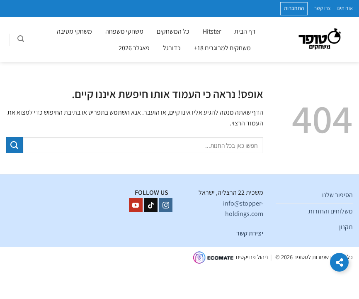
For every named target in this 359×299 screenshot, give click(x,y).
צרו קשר (322, 8)
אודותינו (345, 8)
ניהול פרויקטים (252, 257)
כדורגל (172, 48)
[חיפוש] (20, 40)
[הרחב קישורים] (339, 262)
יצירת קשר (249, 233)
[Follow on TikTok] (151, 205)
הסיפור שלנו (337, 195)
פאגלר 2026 (134, 48)
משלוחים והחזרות (330, 211)
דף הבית (245, 31)
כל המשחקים (173, 31)
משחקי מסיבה (74, 31)
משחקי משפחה (124, 31)
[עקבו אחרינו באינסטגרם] (165, 205)
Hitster (212, 31)
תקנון (346, 227)
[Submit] (14, 145)
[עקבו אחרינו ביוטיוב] (136, 205)
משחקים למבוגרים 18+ (222, 48)
